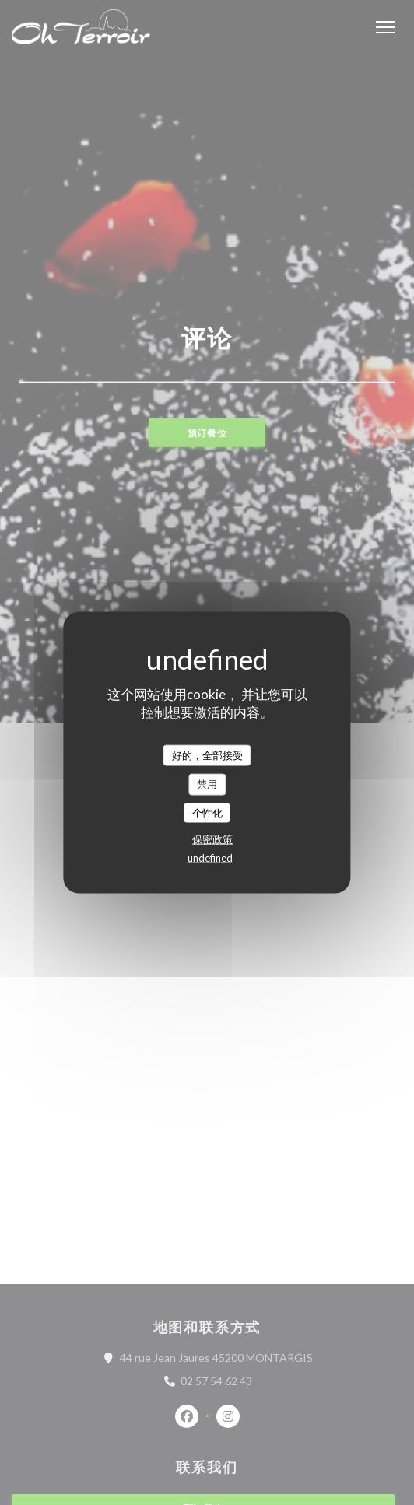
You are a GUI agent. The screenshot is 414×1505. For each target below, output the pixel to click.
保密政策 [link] (212, 839)
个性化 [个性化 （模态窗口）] (207, 812)
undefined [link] (210, 858)
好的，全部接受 (207, 754)
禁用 (207, 784)
